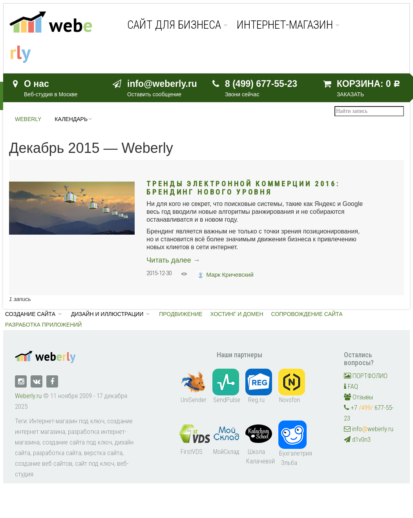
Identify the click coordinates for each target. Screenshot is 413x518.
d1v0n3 (357, 439)
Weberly (28, 119)
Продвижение (180, 314)
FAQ (351, 386)
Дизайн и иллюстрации (107, 314)
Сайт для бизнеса (174, 25)
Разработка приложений (43, 324)
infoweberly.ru (368, 429)
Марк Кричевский (230, 274)
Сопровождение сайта (307, 314)
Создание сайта (30, 314)
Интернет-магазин (285, 25)
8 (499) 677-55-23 (261, 84)
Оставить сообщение (154, 94)
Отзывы (358, 397)
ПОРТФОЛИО (365, 376)
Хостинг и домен (236, 314)
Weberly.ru (28, 396)
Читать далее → (173, 260)
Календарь (71, 119)
